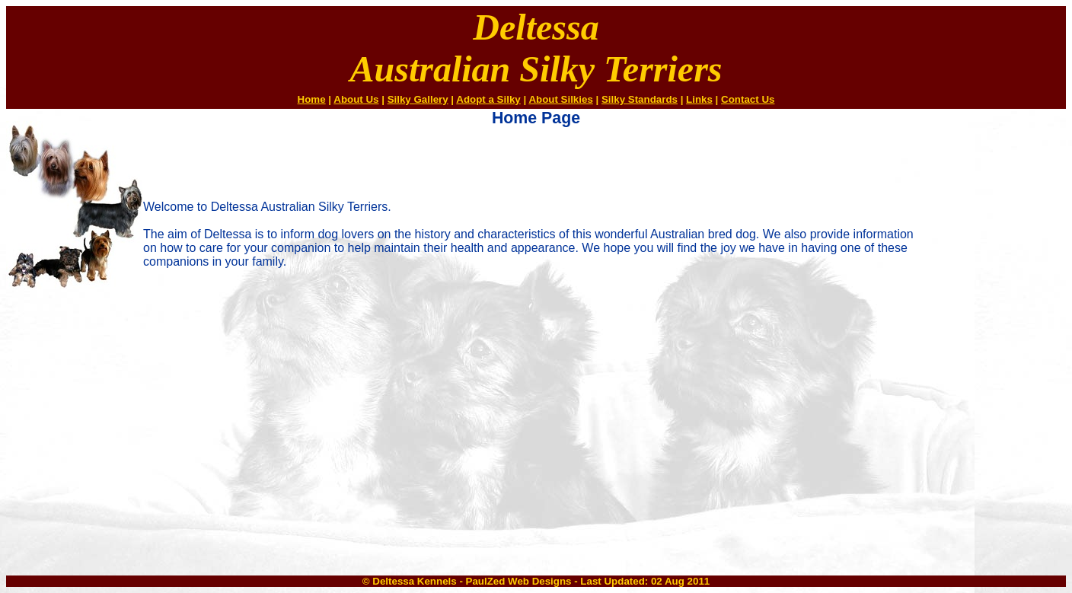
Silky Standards (639, 99)
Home (312, 99)
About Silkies (560, 99)
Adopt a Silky (488, 99)
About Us (355, 99)
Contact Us (747, 99)
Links (699, 99)
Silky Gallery (418, 99)
